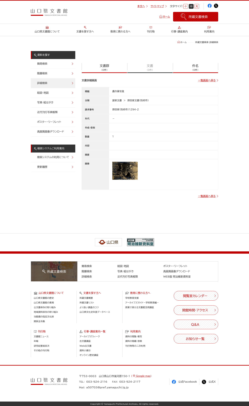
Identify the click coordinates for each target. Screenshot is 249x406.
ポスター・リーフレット (49, 122)
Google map (142, 376)
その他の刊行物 (41, 350)
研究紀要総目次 (41, 346)
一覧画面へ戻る (207, 80)
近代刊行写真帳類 (47, 112)
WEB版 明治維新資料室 (177, 276)
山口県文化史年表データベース (95, 312)
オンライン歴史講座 (89, 355)
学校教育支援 (132, 298)
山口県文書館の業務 (44, 303)
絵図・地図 (43, 92)
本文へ (142, 6)
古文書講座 (85, 341)
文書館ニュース (41, 336)
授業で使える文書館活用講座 (139, 307)
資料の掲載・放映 (133, 341)
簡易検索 (42, 63)
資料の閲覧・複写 (133, 336)
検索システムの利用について (53, 157)
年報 (36, 341)
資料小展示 (85, 350)
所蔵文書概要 (86, 298)
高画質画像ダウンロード (50, 131)
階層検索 (42, 73)
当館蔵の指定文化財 (44, 317)
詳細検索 (42, 83)
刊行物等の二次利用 (135, 346)
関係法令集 (39, 321)
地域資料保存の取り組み (46, 312)
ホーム (166, 16)
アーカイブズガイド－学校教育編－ (142, 303)
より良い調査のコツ (89, 307)
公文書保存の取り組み (45, 307)
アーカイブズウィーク (90, 336)
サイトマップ (159, 6)
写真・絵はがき (45, 102)
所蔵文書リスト (87, 303)
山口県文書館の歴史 (44, 298)
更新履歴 (42, 167)
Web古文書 (85, 346)
